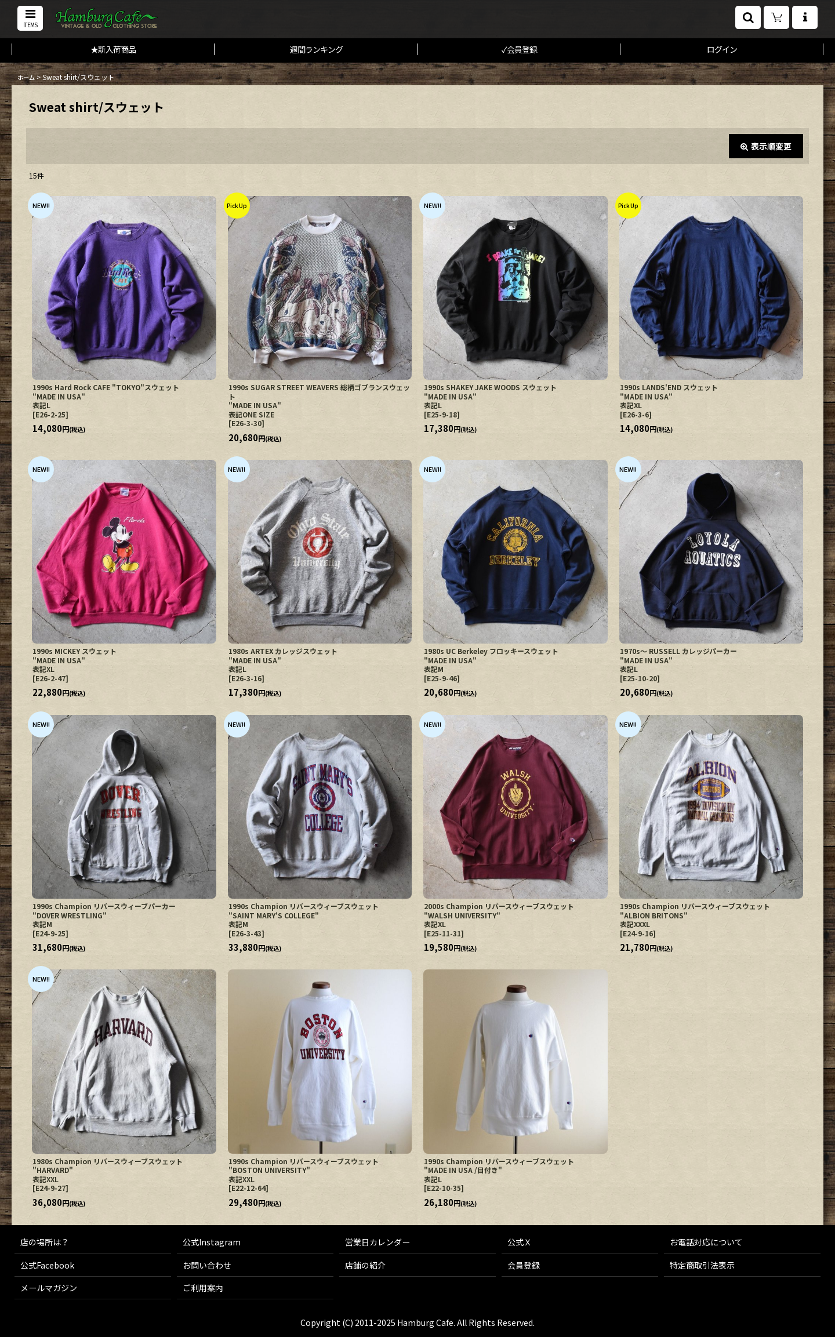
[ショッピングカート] (776, 17)
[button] (30, 18)
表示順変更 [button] (766, 146)
